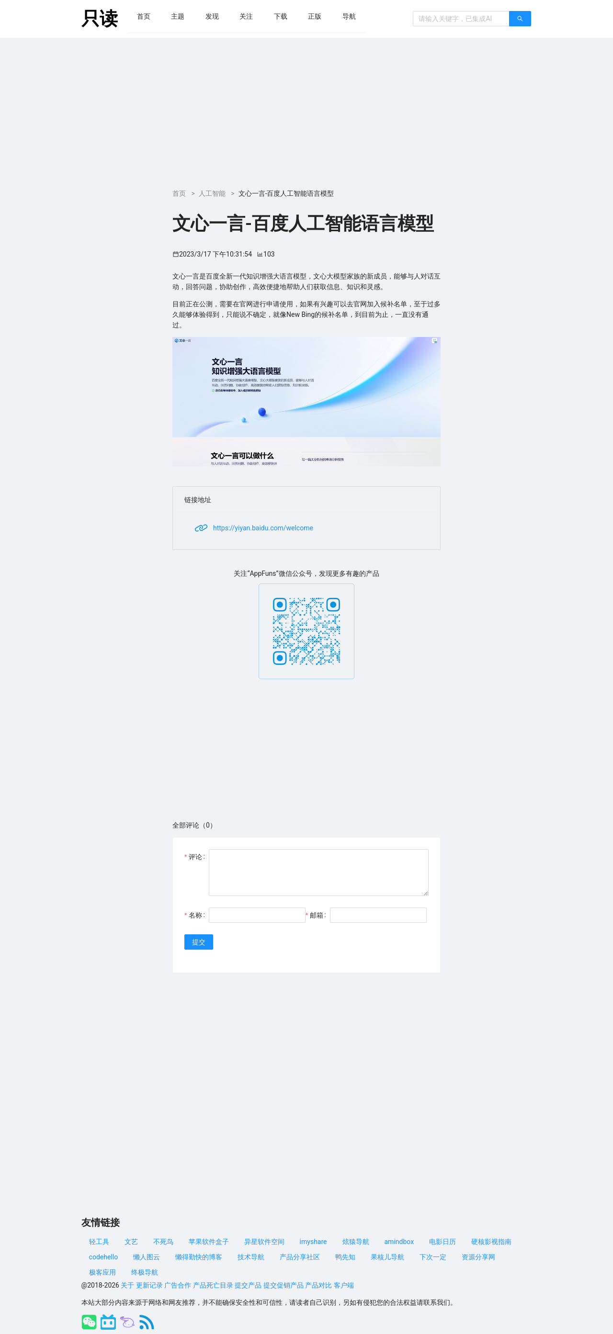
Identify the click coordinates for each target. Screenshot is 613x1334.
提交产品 (248, 1285)
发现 (212, 16)
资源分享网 (478, 1257)
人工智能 (212, 193)
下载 (280, 16)
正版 (314, 16)
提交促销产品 (283, 1285)
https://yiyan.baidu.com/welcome (263, 528)
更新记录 (149, 1285)
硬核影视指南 (491, 1241)
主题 (177, 16)
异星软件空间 (264, 1241)
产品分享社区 (300, 1257)
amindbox (399, 1241)
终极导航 (144, 1272)
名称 (195, 915)
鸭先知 (345, 1257)
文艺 (131, 1241)
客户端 (344, 1285)
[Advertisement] (306, 110)
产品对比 (318, 1285)
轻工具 (99, 1241)
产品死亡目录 (213, 1285)
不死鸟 (163, 1241)
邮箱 (316, 915)
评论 (195, 857)
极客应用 (102, 1272)
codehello (103, 1257)
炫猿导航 (355, 1241)
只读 (99, 18)
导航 (349, 16)
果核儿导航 (387, 1257)
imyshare (313, 1241)
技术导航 (251, 1257)
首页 (143, 16)
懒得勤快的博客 (198, 1257)
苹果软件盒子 (209, 1241)
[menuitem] (143, 16)
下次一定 (433, 1257)
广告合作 (177, 1285)
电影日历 (442, 1241)
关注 (246, 16)
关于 (127, 1285)
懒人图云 (146, 1257)
